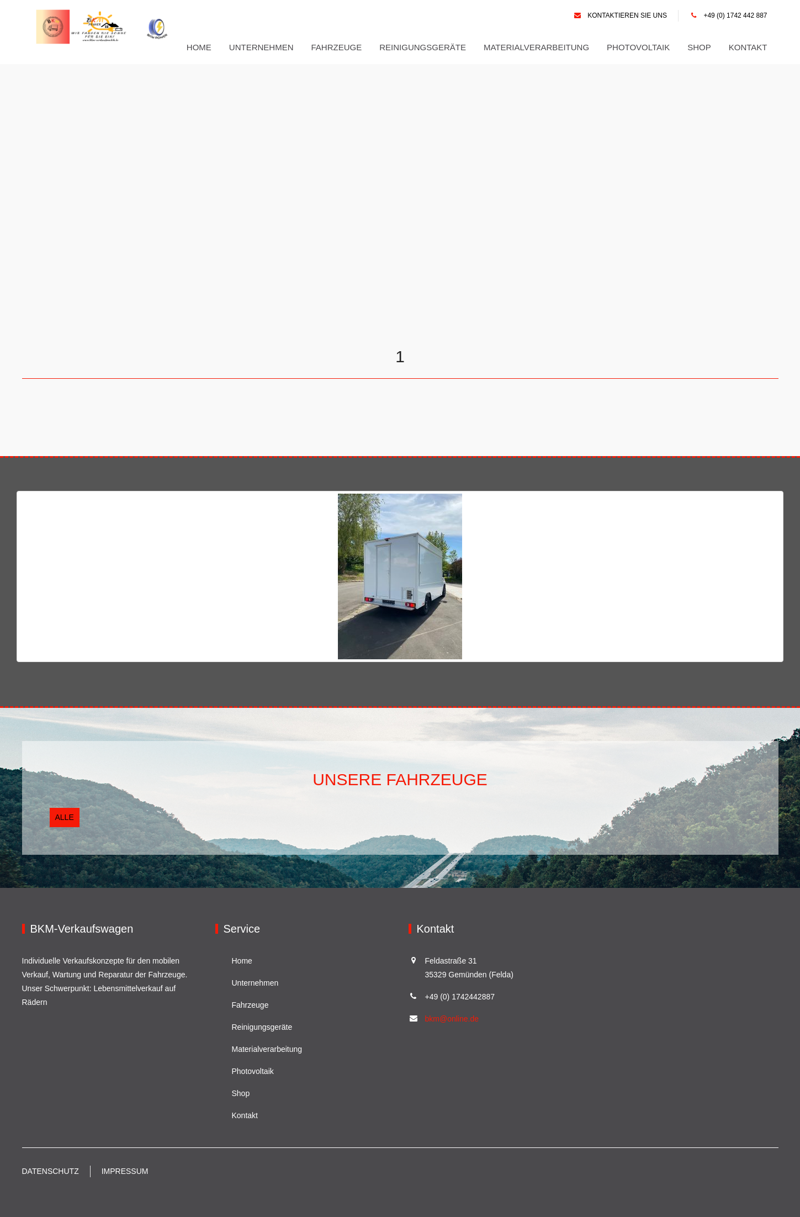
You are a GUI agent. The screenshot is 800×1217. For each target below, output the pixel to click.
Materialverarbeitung (536, 47)
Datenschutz (50, 1171)
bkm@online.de (452, 1018)
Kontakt (748, 47)
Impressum (125, 1171)
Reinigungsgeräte (422, 47)
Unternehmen (261, 47)
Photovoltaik (638, 47)
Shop (699, 47)
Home (199, 47)
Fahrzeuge (336, 47)
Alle (64, 817)
